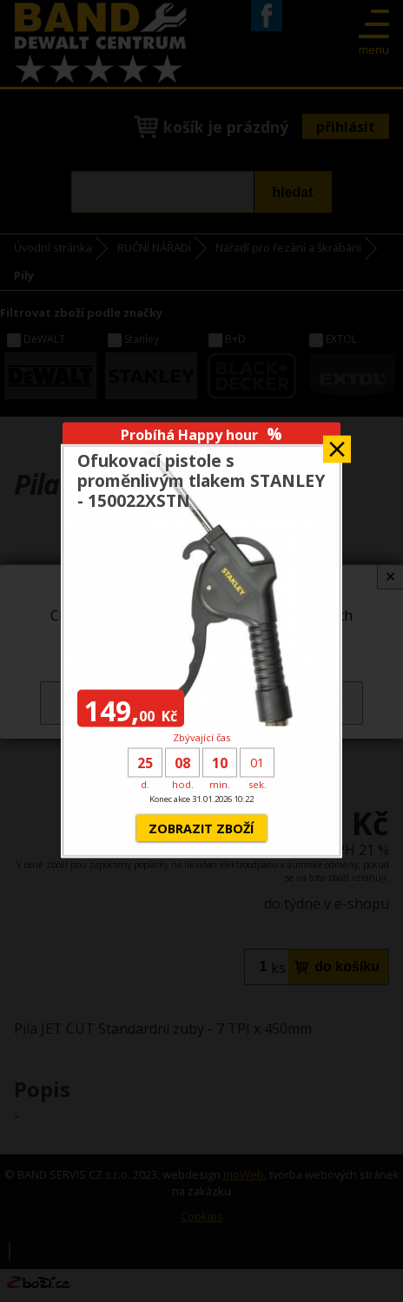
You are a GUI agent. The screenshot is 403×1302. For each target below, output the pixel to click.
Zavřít (337, 444)
